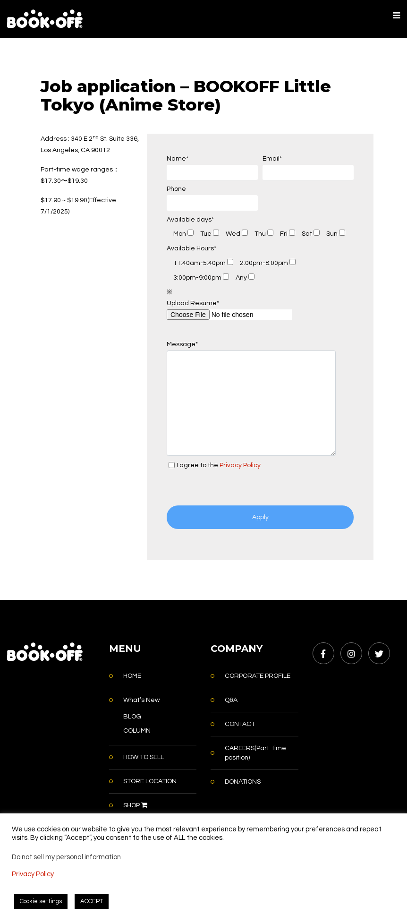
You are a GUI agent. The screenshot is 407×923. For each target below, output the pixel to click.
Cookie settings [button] (41, 901)
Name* (212, 167)
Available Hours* (191, 248)
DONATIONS (243, 781)
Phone (212, 198)
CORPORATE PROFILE (257, 676)
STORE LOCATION (150, 781)
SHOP (135, 805)
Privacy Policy (240, 465)
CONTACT (240, 724)
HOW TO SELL (143, 757)
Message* (251, 398)
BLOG (132, 716)
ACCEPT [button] (91, 901)
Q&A (231, 700)
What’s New (141, 700)
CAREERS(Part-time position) (255, 753)
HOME (132, 676)
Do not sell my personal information (66, 857)
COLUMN (137, 730)
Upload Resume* (229, 309)
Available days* (190, 219)
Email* (308, 167)
